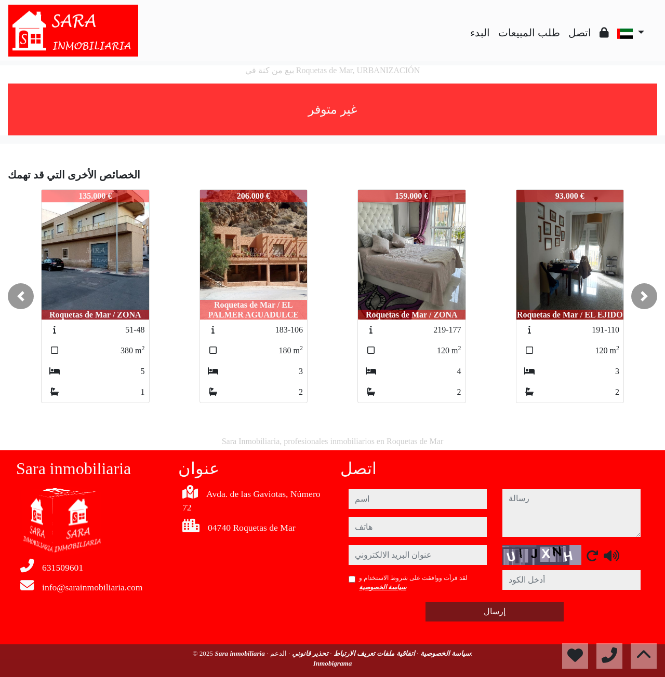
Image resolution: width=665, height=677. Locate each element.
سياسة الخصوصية (382, 587)
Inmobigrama (332, 663)
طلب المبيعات (529, 32)
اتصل (579, 32)
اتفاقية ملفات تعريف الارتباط (373, 653)
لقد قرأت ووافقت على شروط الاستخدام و (413, 582)
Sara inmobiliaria (241, 653)
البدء (480, 32)
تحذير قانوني (309, 653)
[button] (21, 296)
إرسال (495, 611)
